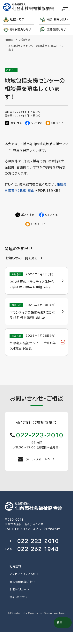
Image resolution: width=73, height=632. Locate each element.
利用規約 (15, 566)
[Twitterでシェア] (13, 123)
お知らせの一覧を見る (21, 258)
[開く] (65, 7)
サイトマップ (17, 597)
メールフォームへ (38, 459)
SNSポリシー (18, 589)
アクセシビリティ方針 (23, 574)
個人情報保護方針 (21, 582)
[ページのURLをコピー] (55, 123)
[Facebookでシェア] (33, 123)
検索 (59, 622)
